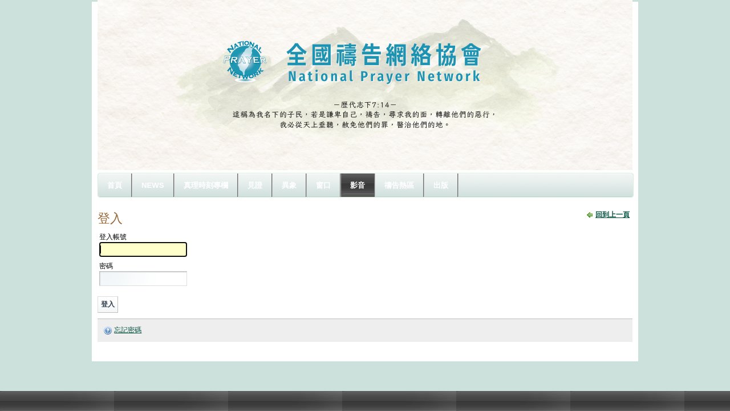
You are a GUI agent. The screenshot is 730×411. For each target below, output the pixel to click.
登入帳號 (113, 236)
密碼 (106, 266)
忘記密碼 (127, 330)
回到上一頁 (612, 215)
